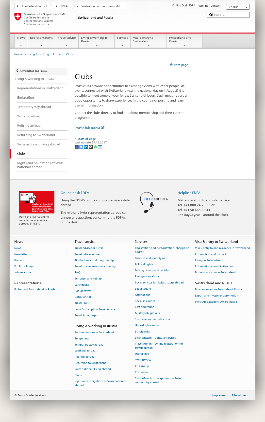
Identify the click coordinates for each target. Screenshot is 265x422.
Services (122, 42)
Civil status (141, 372)
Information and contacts (211, 254)
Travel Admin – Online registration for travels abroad (159, 346)
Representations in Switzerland (94, 332)
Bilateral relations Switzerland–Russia (218, 289)
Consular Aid (83, 297)
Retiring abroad (85, 357)
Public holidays (23, 266)
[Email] (100, 146)
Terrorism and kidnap (88, 278)
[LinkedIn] (86, 146)
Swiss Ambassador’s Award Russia (216, 301)
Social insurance (145, 301)
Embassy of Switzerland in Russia (34, 289)
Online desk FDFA (75, 193)
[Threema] (91, 146)
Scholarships (142, 331)
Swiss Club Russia (89, 128)
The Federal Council (34, 6)
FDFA (64, 6)
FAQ (77, 272)
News (21, 42)
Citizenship (142, 366)
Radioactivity (83, 291)
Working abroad (85, 350)
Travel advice (66, 42)
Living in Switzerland (208, 260)
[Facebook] (77, 146)
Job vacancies (22, 272)
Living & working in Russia (96, 42)
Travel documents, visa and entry (95, 266)
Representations (41, 42)
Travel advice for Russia (89, 248)
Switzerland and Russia (184, 42)
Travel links (81, 303)
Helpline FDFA (189, 193)
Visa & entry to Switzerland (148, 42)
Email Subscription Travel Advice (95, 309)
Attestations (142, 295)
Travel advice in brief (87, 254)
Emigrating (82, 338)
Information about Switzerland (214, 266)
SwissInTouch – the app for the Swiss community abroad (158, 380)
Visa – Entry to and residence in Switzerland (222, 248)
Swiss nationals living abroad (93, 369)
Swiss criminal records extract (153, 319)
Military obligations (147, 313)
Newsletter (21, 254)
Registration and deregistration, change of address (162, 250)
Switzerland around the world (101, 6)
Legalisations (143, 288)
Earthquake (82, 284)
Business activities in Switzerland (215, 272)
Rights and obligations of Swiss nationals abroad (100, 383)
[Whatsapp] (95, 146)
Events (18, 260)
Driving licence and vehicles (152, 270)
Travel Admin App (86, 315)
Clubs (78, 375)
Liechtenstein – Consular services (155, 337)
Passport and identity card (151, 258)
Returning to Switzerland (91, 363)
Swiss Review (143, 360)
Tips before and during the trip (94, 260)
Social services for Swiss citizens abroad (159, 282)
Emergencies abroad (148, 276)
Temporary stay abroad (89, 344)
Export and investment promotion (216, 295)
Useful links (142, 354)
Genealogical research (149, 325)
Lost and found (144, 307)
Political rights (144, 264)
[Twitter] (81, 146)
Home (18, 54)
